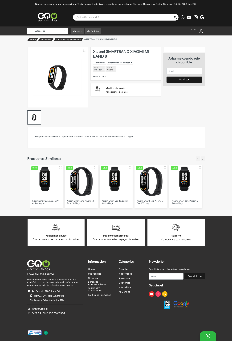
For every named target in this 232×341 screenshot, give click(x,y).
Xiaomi (110, 70)
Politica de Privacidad (99, 295)
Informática (124, 287)
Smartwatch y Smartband (68, 39)
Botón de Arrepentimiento (97, 283)
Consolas (123, 269)
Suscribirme (195, 276)
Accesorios (124, 278)
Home (33, 39)
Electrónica (46, 39)
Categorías (48, 31)
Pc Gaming (124, 291)
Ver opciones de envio (117, 92)
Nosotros (93, 278)
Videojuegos (125, 273)
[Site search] (122, 17)
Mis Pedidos (94, 273)
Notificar (184, 79)
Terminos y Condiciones (95, 289)
